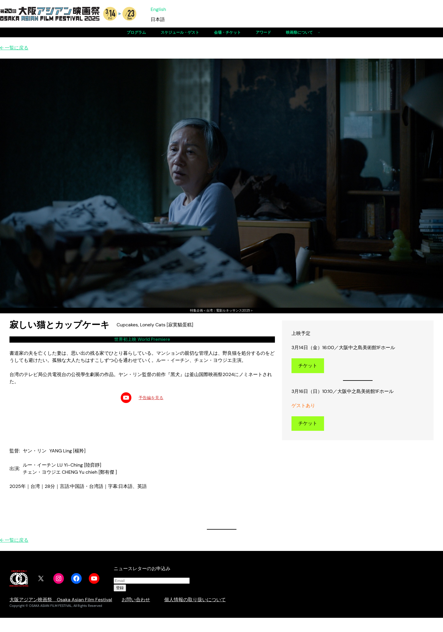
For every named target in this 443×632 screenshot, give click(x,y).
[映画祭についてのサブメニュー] (319, 32)
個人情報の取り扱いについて (195, 599)
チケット (307, 365)
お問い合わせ (136, 599)
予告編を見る (150, 397)
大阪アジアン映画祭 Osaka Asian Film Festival (60, 599)
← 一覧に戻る (14, 48)
